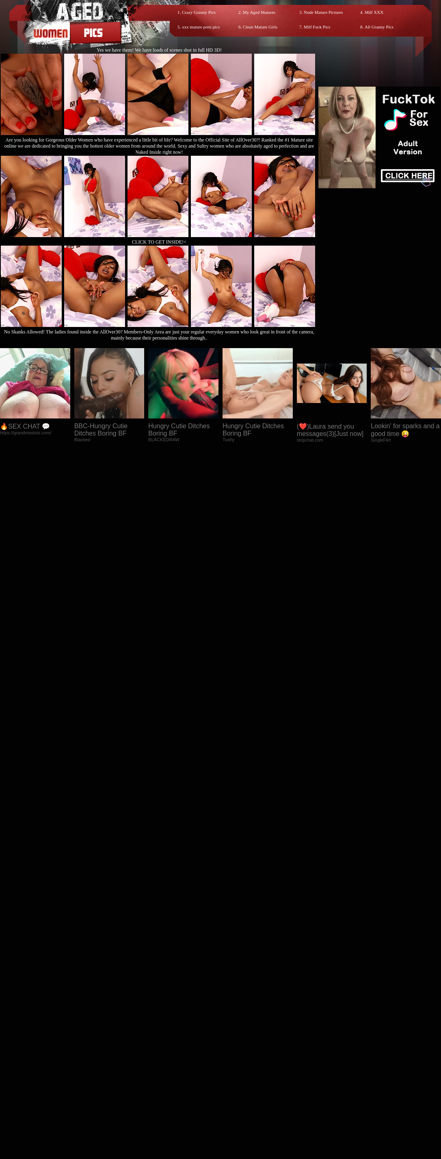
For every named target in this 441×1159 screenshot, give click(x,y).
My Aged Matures (259, 12)
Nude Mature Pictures (323, 12)
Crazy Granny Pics (199, 12)
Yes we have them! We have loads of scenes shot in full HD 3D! (159, 50)
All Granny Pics (379, 26)
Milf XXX (374, 12)
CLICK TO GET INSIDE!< (159, 242)
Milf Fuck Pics (317, 26)
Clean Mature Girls (260, 26)
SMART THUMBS (234, 1002)
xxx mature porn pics (201, 26)
